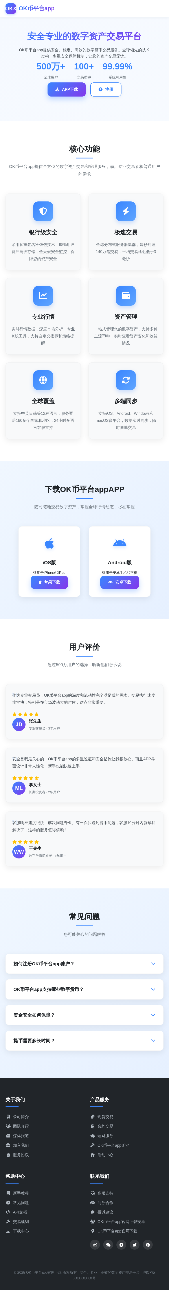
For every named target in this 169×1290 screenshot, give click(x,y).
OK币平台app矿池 (109, 1145)
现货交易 (101, 1117)
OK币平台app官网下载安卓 (117, 1221)
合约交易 (101, 1126)
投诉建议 (101, 1212)
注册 (106, 89)
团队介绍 (17, 1126)
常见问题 (17, 1203)
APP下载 (66, 89)
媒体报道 (17, 1136)
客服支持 (101, 1193)
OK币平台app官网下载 (113, 1231)
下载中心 (17, 1231)
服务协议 (17, 1155)
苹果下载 (49, 582)
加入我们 (17, 1145)
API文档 (16, 1212)
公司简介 (17, 1117)
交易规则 (17, 1221)
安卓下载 (119, 582)
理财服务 (101, 1136)
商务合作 (101, 1203)
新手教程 (17, 1193)
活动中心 (101, 1155)
